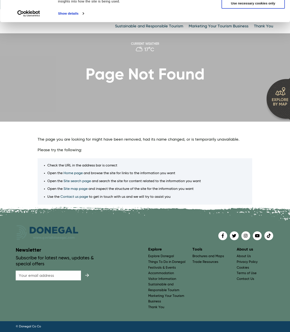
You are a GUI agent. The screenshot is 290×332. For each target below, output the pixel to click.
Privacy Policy (247, 262)
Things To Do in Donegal (166, 262)
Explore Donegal (161, 256)
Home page (73, 173)
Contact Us (245, 279)
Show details (68, 33)
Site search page (77, 181)
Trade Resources (205, 262)
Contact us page (74, 197)
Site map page (75, 189)
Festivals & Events (162, 267)
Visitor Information (162, 279)
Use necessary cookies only (253, 23)
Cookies (243, 267)
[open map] (278, 98)
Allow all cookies (253, 11)
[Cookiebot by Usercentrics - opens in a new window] (28, 33)
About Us (244, 256)
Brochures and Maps (208, 256)
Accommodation (161, 273)
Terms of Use (247, 273)
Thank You (156, 307)
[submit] (87, 275)
